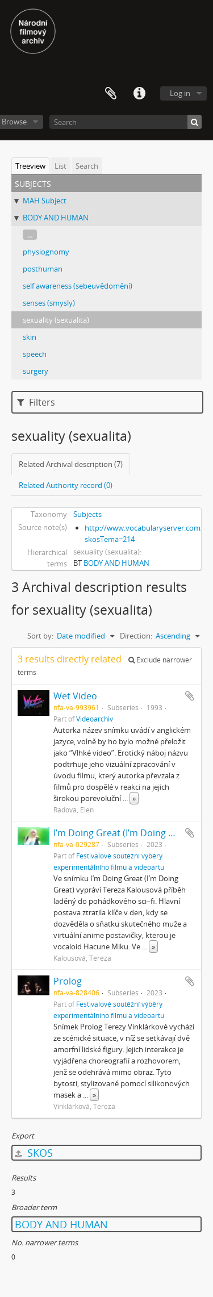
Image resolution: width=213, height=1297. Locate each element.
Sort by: (40, 636)
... (29, 235)
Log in (180, 93)
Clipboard (111, 94)
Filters (36, 402)
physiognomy (46, 252)
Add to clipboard (189, 696)
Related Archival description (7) (71, 464)
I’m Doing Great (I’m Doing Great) (124, 833)
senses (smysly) (49, 303)
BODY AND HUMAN (56, 217)
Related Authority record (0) (65, 485)
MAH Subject (44, 200)
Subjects (87, 514)
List (60, 166)
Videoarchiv (94, 718)
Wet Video (75, 696)
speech (35, 354)
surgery (35, 371)
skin (29, 337)
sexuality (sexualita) (56, 320)
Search (87, 166)
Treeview (30, 166)
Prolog (67, 981)
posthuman (42, 269)
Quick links (139, 94)
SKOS (34, 1153)
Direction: (136, 636)
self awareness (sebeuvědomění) (77, 286)
